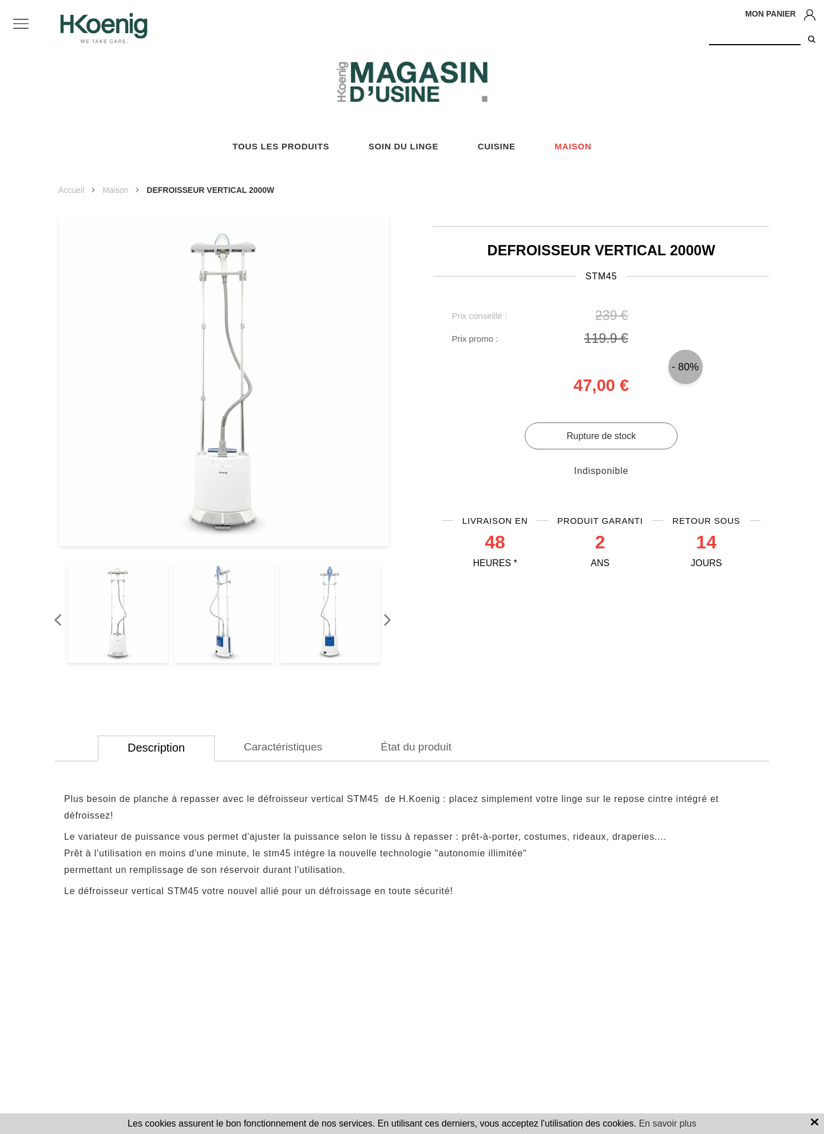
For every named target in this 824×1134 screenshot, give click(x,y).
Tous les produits (280, 146)
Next (381, 614)
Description (156, 747)
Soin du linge (403, 146)
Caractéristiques (283, 747)
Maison (573, 146)
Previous (52, 614)
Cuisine (497, 146)
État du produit (416, 747)
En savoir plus (667, 1123)
